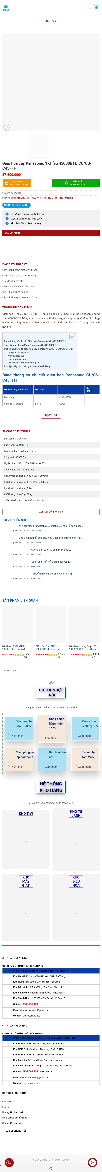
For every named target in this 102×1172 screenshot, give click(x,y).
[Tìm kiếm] (90, 8)
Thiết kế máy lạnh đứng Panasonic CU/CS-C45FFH (31, 345)
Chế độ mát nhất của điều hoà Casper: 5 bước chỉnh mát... (51, 537)
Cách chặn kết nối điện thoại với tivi (51, 561)
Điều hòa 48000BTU (30, 198)
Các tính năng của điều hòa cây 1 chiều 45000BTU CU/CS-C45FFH (39, 348)
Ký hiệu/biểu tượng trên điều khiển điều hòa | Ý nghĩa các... (51, 525)
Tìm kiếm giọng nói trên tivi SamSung (51, 573)
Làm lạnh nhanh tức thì (19, 352)
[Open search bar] (51, 1168)
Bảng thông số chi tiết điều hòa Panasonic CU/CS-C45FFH (35, 341)
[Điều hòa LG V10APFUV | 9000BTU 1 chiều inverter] (17, 624)
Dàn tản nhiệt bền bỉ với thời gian (23, 362)
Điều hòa (51, 21)
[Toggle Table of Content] (70, 336)
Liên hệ (5, 1107)
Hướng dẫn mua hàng (12, 1123)
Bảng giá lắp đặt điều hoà (14, 1117)
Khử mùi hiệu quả (16, 356)
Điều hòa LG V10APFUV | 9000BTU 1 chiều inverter (14, 647)
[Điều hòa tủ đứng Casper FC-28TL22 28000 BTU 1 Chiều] (84, 624)
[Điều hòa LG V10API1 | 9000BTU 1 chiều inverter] (51, 624)
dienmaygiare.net (31, 1015)
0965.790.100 (30, 1004)
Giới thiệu (7, 1101)
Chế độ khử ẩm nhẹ (17, 359)
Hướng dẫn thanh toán (13, 1112)
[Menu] (6, 8)
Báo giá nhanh (13, 233)
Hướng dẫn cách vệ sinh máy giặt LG (51, 549)
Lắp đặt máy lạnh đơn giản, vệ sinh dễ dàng (27, 366)
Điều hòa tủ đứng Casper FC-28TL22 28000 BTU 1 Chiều (83, 647)
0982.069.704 (30, 1071)
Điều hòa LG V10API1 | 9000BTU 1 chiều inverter (48, 647)
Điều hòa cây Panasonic (62, 198)
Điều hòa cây (45, 198)
